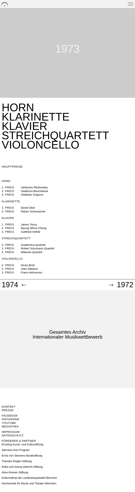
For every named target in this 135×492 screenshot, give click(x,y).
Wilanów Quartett (31, 252)
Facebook (10, 415)
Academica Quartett (33, 244)
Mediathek (10, 426)
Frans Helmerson (31, 272)
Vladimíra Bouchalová (34, 191)
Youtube (9, 422)
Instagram (10, 419)
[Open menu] (130, 4)
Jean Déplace (29, 268)
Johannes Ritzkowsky (34, 187)
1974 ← (15, 285)
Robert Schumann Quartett (37, 248)
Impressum (11, 431)
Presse (8, 410)
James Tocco (29, 224)
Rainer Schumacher (33, 211)
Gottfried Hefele (30, 231)
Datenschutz (12, 435)
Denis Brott (28, 265)
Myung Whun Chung (33, 228)
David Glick (28, 207)
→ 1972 (120, 285)
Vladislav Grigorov (32, 194)
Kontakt (8, 406)
